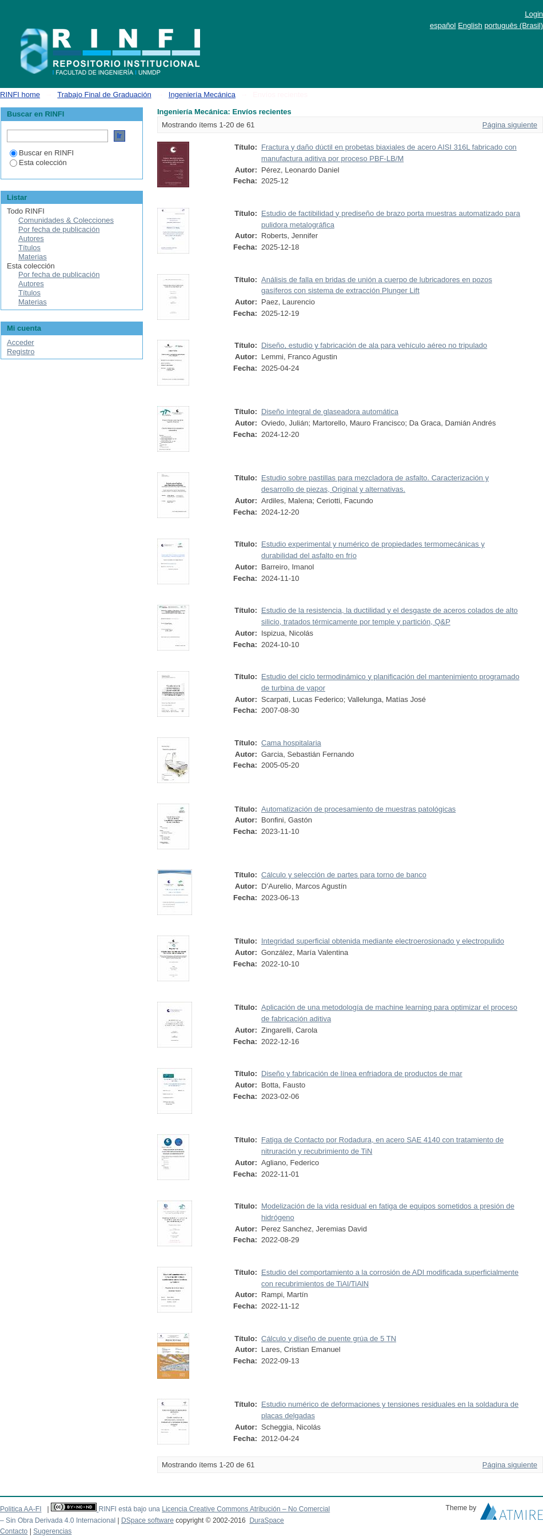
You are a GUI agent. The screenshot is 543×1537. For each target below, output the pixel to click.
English (470, 25)
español (443, 25)
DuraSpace (266, 1520)
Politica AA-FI (21, 1509)
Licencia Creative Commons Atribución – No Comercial (246, 1509)
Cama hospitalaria (291, 743)
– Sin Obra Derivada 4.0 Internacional (57, 1520)
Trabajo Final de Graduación (104, 94)
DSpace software (147, 1520)
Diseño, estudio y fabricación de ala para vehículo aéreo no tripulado (374, 345)
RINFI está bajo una (128, 1509)
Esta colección (38, 162)
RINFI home (20, 94)
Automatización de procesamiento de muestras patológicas (358, 809)
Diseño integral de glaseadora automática (329, 411)
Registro (20, 351)
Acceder (20, 342)
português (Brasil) (513, 25)
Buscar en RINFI (42, 153)
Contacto (13, 1531)
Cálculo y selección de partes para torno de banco (343, 874)
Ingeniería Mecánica (202, 94)
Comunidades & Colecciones (66, 220)
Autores (31, 238)
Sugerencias (52, 1531)
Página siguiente (509, 125)
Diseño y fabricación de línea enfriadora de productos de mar (361, 1073)
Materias (32, 256)
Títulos (29, 247)
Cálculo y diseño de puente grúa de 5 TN (328, 1338)
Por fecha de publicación (58, 229)
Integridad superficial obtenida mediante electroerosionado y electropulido (382, 941)
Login (534, 14)
